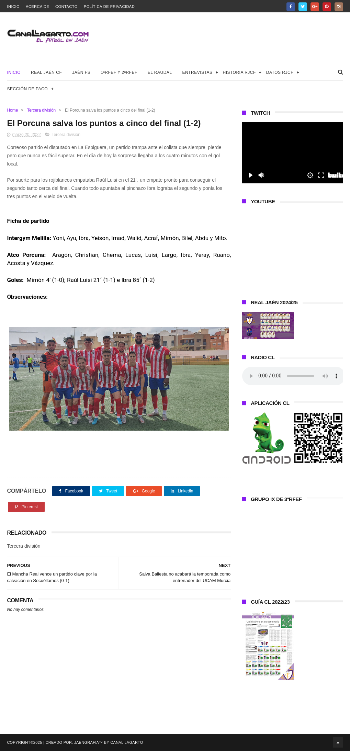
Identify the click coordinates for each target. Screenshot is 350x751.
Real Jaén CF (46, 72)
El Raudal (160, 72)
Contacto (66, 6)
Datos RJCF (279, 72)
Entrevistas (197, 72)
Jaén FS (81, 72)
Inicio (13, 6)
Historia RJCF (239, 72)
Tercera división (41, 110)
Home (12, 110)
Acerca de (37, 6)
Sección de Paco (27, 89)
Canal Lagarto (126, 742)
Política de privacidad (109, 6)
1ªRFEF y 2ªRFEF (119, 72)
